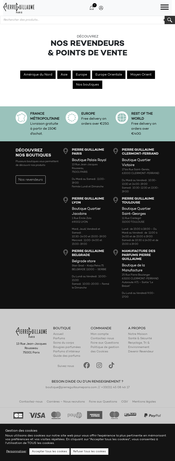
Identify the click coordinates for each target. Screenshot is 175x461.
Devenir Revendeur (141, 351)
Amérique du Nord (38, 74)
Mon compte (100, 334)
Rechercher (170, 20)
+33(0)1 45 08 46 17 (115, 387)
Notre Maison (137, 334)
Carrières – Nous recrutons (66, 401)
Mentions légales (144, 401)
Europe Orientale (108, 74)
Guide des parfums (66, 356)
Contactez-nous (102, 338)
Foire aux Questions (105, 343)
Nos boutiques (87, 84)
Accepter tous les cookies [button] (49, 451)
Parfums (59, 338)
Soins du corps (63, 343)
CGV (124, 401)
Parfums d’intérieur (66, 351)
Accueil (58, 334)
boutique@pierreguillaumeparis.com (71, 387)
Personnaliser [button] (16, 451)
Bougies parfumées (67, 347)
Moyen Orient (141, 74)
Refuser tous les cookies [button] (89, 451)
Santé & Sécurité (140, 338)
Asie (64, 74)
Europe (81, 74)
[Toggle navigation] (164, 7)
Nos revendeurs (30, 179)
